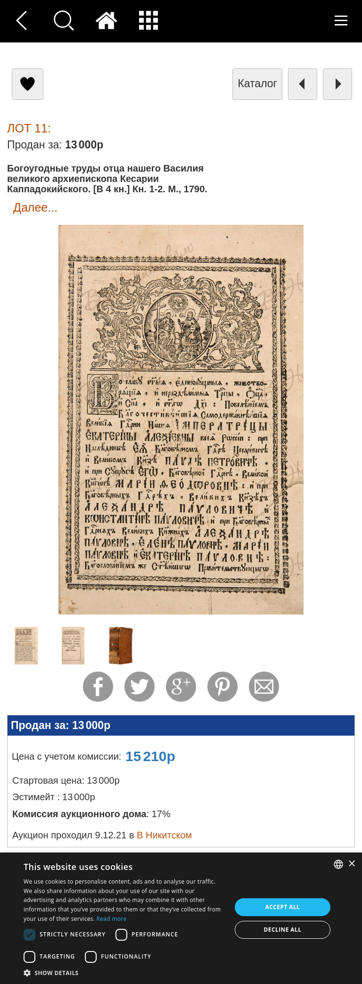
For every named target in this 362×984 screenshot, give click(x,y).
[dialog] (181, 918)
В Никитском (164, 835)
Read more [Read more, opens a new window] (112, 919)
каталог (257, 83)
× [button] (351, 864)
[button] (124, 972)
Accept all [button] (282, 907)
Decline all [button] (283, 930)
